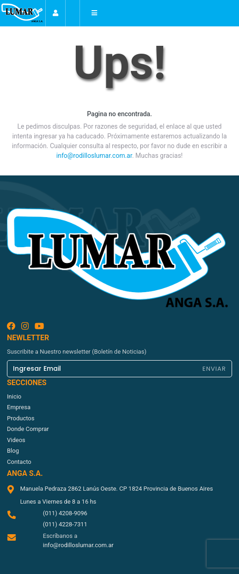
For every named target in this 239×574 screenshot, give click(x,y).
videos (16, 440)
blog (13, 450)
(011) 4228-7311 (65, 524)
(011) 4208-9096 (65, 513)
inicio (14, 396)
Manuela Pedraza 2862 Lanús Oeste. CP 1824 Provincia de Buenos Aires (116, 488)
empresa (19, 407)
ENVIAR (214, 368)
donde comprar (28, 428)
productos (20, 418)
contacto (19, 461)
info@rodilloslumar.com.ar (94, 155)
